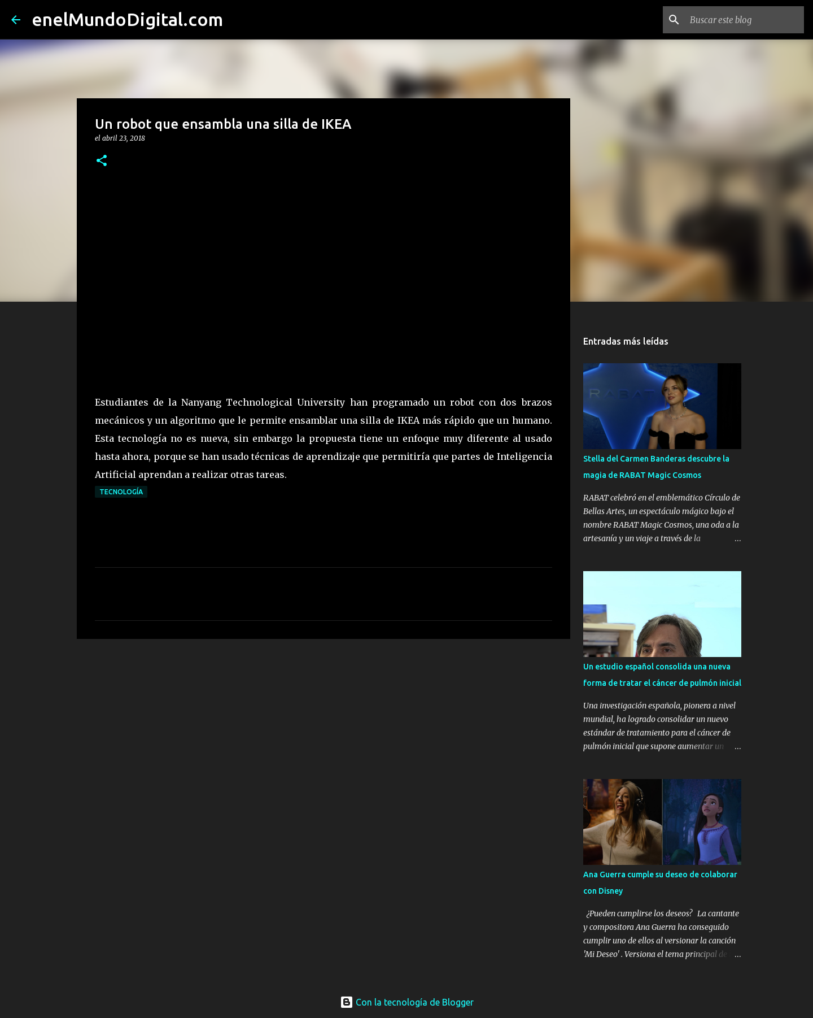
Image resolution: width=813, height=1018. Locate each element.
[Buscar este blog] (744, 19)
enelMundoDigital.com (127, 19)
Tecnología (121, 491)
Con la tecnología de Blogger (407, 1002)
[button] (101, 161)
